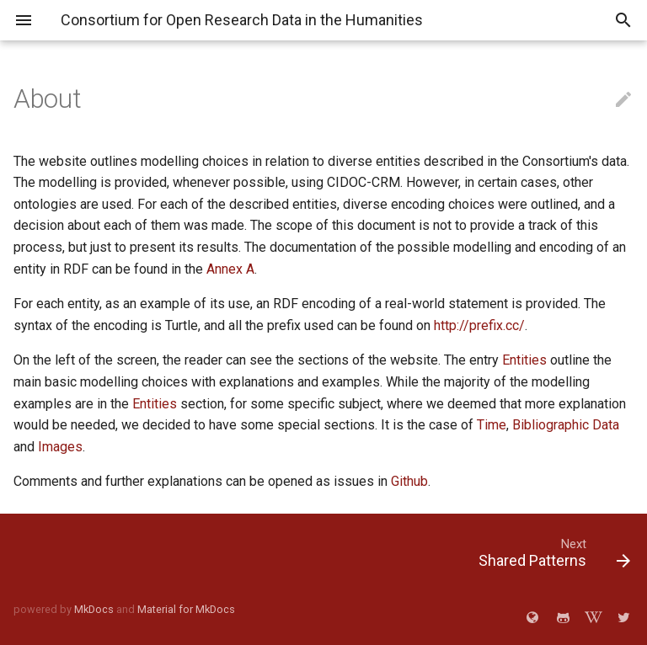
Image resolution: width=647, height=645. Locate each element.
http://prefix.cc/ (479, 325)
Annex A (230, 269)
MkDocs (94, 609)
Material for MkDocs (186, 609)
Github (409, 481)
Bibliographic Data (565, 425)
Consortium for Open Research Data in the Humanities (242, 20)
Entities (524, 360)
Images (60, 447)
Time (491, 425)
